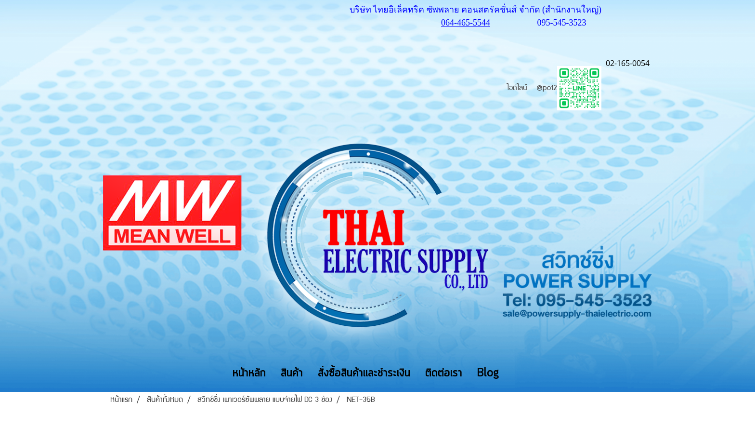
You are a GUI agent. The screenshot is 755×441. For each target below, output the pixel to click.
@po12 (568, 88)
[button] (520, 373)
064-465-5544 (465, 22)
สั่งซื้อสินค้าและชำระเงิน (364, 373)
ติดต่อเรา (443, 373)
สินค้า (292, 373)
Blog (488, 373)
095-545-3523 (561, 22)
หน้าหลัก (249, 373)
